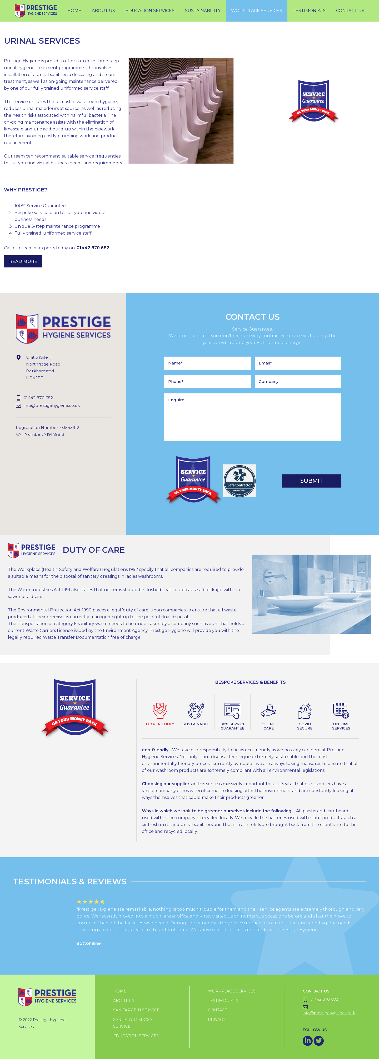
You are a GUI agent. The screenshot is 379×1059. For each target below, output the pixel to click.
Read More (23, 261)
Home (74, 10)
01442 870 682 (93, 247)
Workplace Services (232, 991)
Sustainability (203, 10)
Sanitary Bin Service (136, 1010)
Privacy (216, 1019)
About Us (103, 10)
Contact (217, 1010)
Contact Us (350, 10)
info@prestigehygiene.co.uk (48, 405)
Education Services (150, 10)
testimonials (309, 10)
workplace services (256, 10)
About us (123, 1000)
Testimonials (223, 1000)
